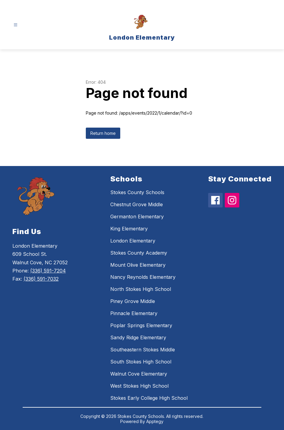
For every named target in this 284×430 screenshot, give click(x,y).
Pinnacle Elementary (133, 313)
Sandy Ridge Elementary (138, 337)
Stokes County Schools (137, 192)
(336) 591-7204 (48, 271)
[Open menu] (15, 24)
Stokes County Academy (138, 253)
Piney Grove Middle (132, 301)
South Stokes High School (140, 362)
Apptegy (154, 421)
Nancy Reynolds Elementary (143, 277)
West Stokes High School (139, 386)
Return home (103, 133)
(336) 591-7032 (41, 279)
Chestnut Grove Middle (136, 204)
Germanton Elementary (137, 216)
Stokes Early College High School (149, 398)
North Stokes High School (140, 289)
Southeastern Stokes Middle (142, 350)
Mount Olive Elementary (138, 265)
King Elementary (129, 229)
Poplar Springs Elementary (141, 325)
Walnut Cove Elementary (138, 374)
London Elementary (132, 241)
